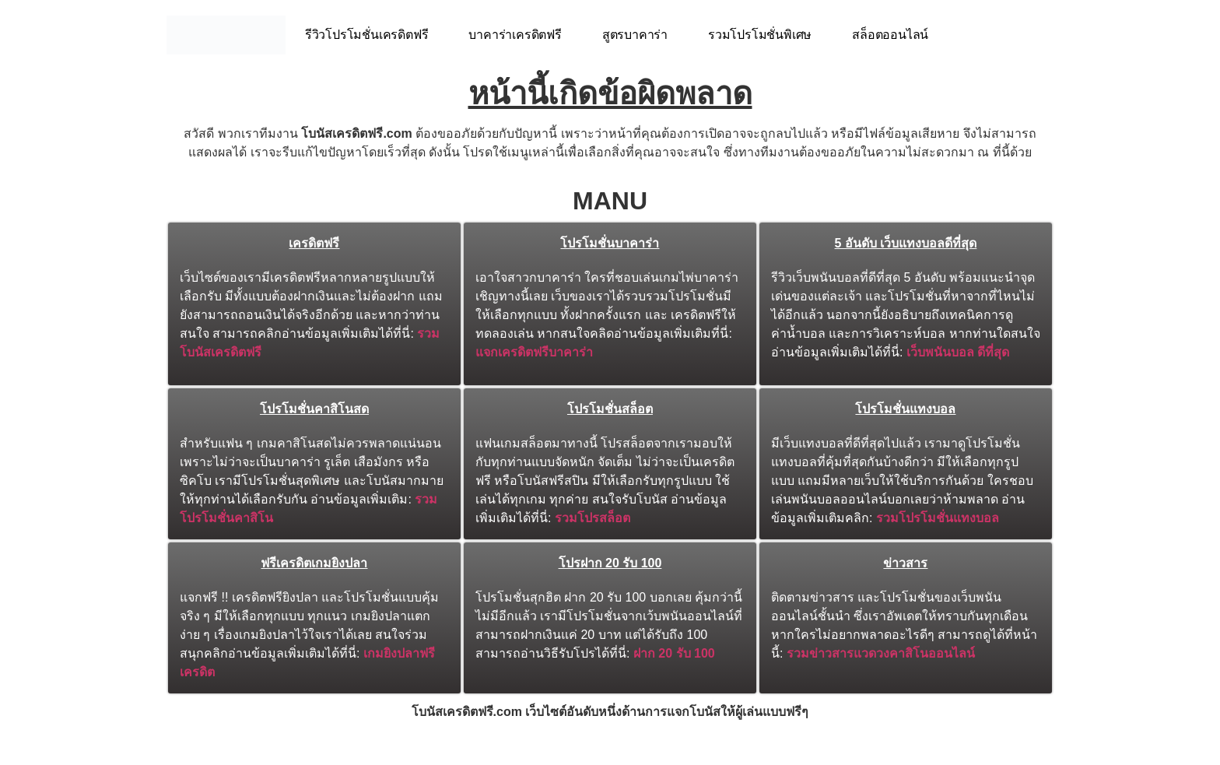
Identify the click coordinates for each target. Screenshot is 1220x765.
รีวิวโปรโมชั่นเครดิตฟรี (367, 34)
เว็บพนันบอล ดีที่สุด (957, 352)
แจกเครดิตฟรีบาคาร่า (534, 352)
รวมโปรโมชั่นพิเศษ (760, 34)
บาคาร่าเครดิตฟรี (514, 34)
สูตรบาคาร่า (635, 34)
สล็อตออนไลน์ (890, 34)
